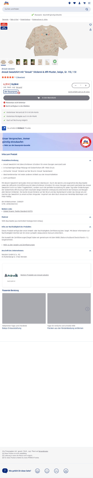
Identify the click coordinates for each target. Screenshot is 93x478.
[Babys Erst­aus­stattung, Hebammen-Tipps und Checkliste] (24, 311)
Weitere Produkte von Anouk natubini (26, 275)
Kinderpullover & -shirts (40, 19)
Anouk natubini (8, 69)
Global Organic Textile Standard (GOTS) (18, 211)
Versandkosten (43, 451)
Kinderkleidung (25, 19)
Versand (19, 87)
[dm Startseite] (6, 3)
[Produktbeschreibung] (46, 160)
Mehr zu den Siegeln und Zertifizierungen (19, 245)
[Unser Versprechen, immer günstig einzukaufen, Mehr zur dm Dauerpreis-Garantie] (46, 142)
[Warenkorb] (84, 3)
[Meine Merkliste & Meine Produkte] (74, 3)
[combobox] (46, 9)
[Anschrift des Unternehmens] (46, 251)
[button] (89, 3)
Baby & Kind (14, 19)
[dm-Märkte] (69, 3)
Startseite (5, 19)
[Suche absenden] (87, 9)
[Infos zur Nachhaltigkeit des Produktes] (46, 227)
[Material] (46, 217)
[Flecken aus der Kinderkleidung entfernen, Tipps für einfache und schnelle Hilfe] (69, 311)
